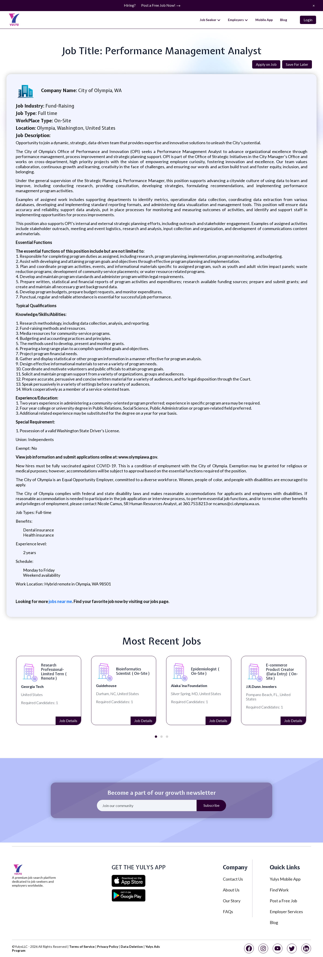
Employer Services (286, 911)
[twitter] (292, 948)
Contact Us (233, 879)
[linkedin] (306, 948)
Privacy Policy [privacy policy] (107, 946)
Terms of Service (82, 946)
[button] (156, 736)
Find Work (279, 889)
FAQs (228, 911)
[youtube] (277, 948)
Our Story (231, 900)
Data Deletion (132, 946)
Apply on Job (266, 64)
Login (308, 20)
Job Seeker (210, 20)
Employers (238, 20)
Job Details (35, 720)
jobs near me (60, 601)
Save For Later (297, 64)
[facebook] (249, 948)
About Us (231, 889)
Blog (283, 20)
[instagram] (263, 948)
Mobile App (264, 20)
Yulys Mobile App (285, 879)
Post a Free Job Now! (161, 5)
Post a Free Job (283, 900)
